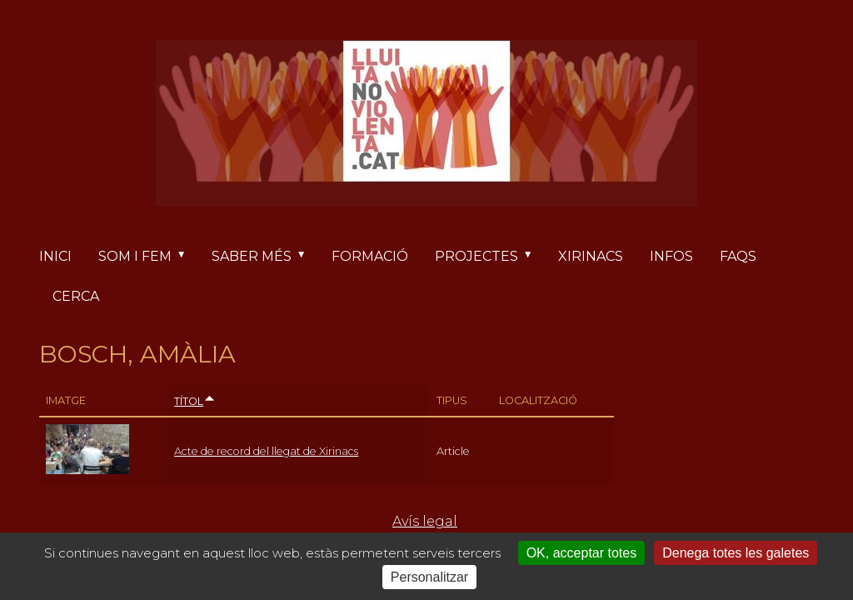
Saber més (265, 257)
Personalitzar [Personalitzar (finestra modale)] (429, 577)
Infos (671, 256)
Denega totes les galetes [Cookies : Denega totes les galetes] (735, 553)
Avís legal (424, 521)
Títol (195, 401)
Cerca (75, 296)
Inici (55, 256)
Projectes (490, 257)
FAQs (738, 256)
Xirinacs (590, 256)
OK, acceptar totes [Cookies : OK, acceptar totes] (581, 553)
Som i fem (148, 257)
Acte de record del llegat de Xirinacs (266, 451)
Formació (370, 256)
